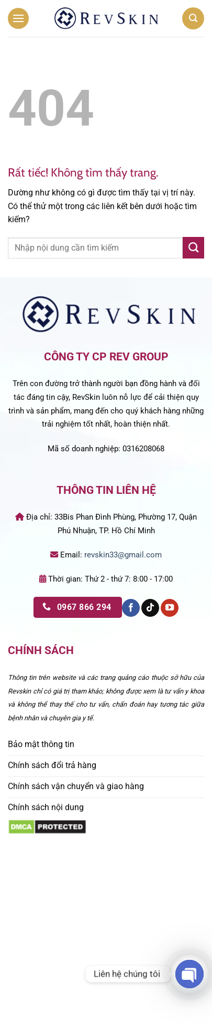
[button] (18, 18)
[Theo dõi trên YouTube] (169, 608)
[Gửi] (193, 247)
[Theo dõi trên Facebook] (131, 608)
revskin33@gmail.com (123, 555)
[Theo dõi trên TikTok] (150, 608)
